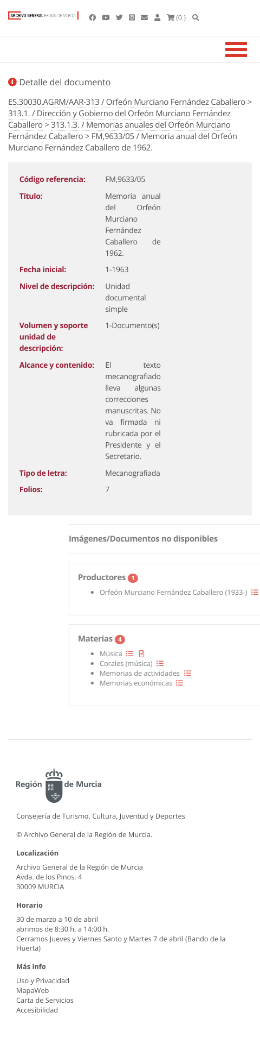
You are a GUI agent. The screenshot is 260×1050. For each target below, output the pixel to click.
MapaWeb (32, 990)
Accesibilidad (37, 1010)
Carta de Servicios (45, 1000)
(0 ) (176, 17)
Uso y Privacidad (42, 980)
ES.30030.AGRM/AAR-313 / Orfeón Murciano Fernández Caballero (126, 102)
